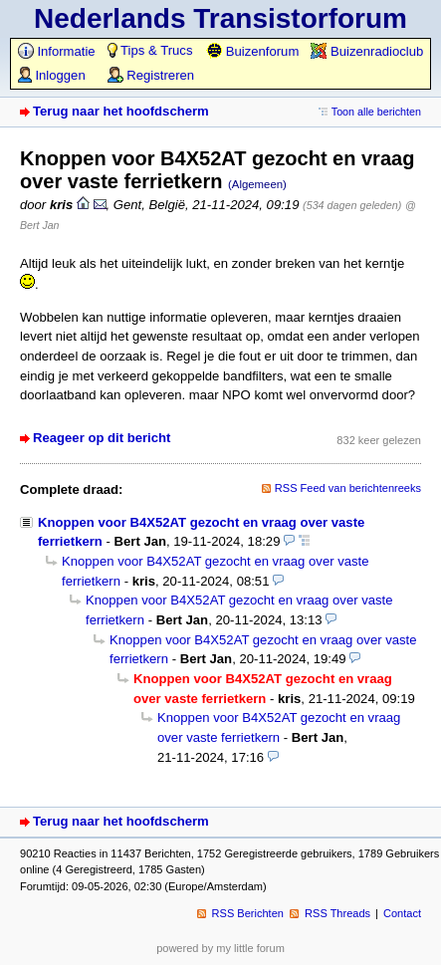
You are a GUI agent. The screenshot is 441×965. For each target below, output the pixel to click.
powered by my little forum (220, 948)
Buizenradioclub (367, 51)
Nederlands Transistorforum (220, 18)
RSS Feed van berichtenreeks (348, 488)
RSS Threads (337, 913)
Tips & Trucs (150, 50)
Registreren (151, 75)
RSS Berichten (248, 913)
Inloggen (52, 75)
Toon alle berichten (376, 112)
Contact (402, 913)
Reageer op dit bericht (101, 437)
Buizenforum (252, 51)
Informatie (57, 51)
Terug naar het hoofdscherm (121, 111)
